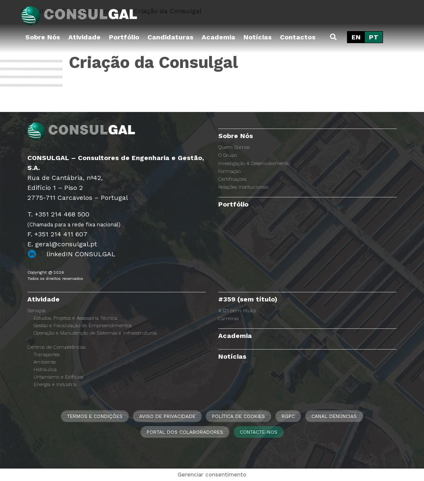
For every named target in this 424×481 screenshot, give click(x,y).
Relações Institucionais (243, 187)
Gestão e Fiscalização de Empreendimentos (83, 325)
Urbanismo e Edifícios (58, 377)
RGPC (288, 416)
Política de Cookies (238, 416)
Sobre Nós (42, 37)
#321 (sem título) (236, 310)
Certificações (232, 179)
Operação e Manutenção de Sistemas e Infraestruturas (95, 333)
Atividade (84, 37)
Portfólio (124, 37)
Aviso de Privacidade (167, 416)
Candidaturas (170, 37)
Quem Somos (234, 147)
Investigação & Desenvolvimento (254, 163)
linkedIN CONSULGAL (81, 254)
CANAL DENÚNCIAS (334, 416)
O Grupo (227, 155)
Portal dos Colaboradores (185, 432)
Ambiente (45, 362)
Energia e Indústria (55, 384)
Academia (218, 37)
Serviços (36, 310)
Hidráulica (45, 369)
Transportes (47, 354)
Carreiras (228, 318)
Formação (229, 171)
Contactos (298, 37)
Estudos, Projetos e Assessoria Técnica (75, 318)
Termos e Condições (95, 416)
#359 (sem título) (247, 299)
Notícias (257, 37)
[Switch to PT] (374, 37)
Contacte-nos (258, 432)
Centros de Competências (56, 347)
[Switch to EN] (356, 37)
